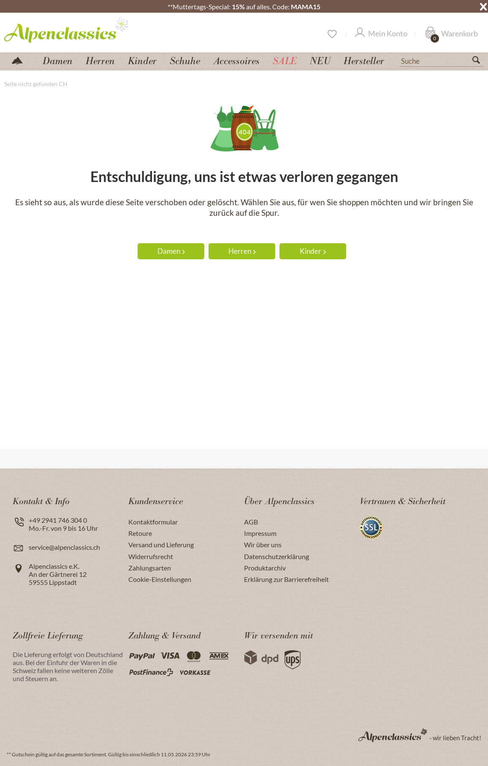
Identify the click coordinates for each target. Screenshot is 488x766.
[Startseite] (20, 59)
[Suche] (441, 60)
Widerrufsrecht (150, 556)
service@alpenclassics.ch (64, 547)
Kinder (313, 251)
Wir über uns (263, 545)
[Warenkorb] (451, 34)
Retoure (140, 533)
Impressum (260, 533)
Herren (242, 251)
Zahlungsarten (149, 568)
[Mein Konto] (381, 34)
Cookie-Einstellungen (159, 579)
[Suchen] (479, 61)
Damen (171, 251)
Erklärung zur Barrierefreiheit (286, 579)
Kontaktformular (153, 522)
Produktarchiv (265, 568)
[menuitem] (441, 60)
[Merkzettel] (331, 34)
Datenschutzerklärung (276, 556)
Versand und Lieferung (161, 545)
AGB (251, 522)
